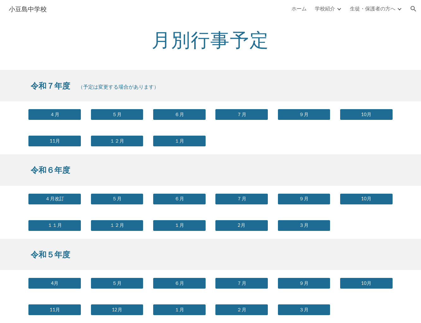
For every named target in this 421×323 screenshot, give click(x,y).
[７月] (241, 114)
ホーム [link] (299, 8)
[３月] (304, 225)
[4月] (54, 283)
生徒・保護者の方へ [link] (372, 8)
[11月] (54, 141)
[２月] (241, 309)
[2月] (241, 225)
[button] (413, 8)
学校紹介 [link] (325, 8)
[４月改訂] (54, 199)
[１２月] (117, 141)
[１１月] (54, 225)
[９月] (304, 114)
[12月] (117, 309)
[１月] (179, 141)
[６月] (179, 114)
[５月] (117, 114)
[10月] (366, 114)
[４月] (54, 114)
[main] (211, 39)
